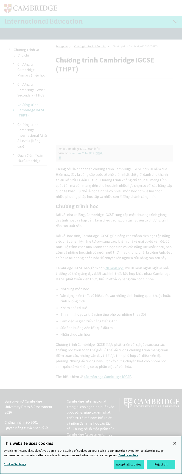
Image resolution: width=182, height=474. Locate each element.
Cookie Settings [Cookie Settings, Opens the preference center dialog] (15, 464)
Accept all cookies (128, 464)
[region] (91, 455)
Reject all (160, 464)
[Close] (175, 443)
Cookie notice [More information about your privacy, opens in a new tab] (128, 455)
